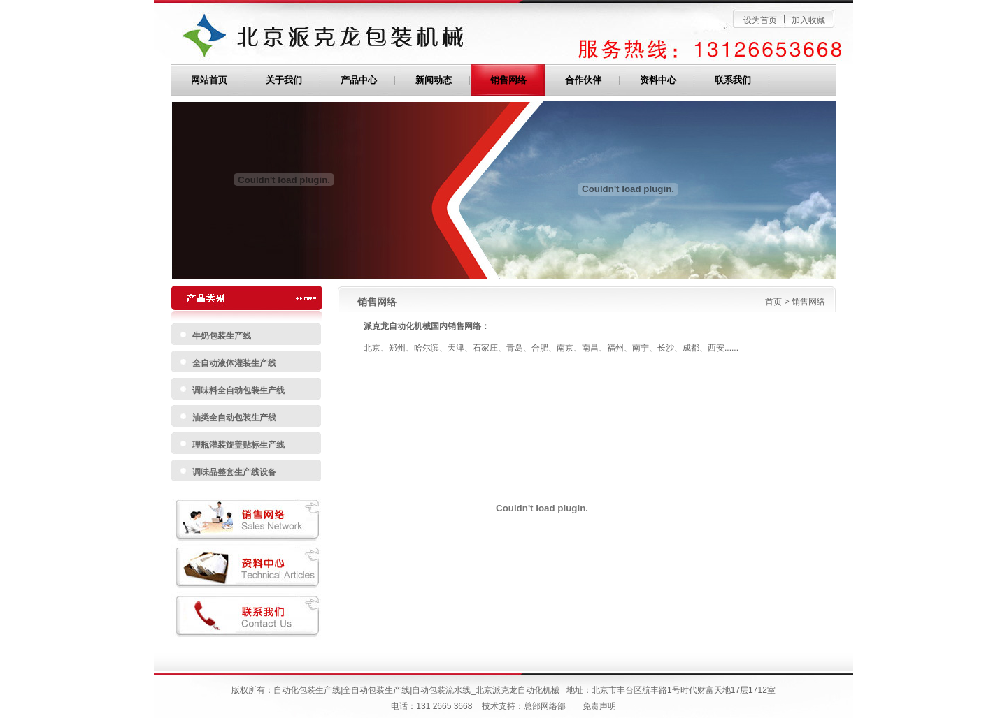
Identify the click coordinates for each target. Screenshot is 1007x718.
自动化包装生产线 (307, 690)
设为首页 (760, 20)
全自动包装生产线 (376, 690)
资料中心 (658, 80)
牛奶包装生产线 (221, 336)
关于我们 (284, 80)
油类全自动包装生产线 (234, 418)
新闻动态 (433, 80)
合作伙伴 (583, 80)
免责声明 (599, 706)
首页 (773, 302)
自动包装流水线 (441, 690)
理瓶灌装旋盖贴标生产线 (238, 445)
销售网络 (508, 80)
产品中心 (359, 80)
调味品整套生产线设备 (234, 472)
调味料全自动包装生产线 (238, 390)
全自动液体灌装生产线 (234, 363)
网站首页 (209, 80)
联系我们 (733, 80)
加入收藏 (808, 20)
